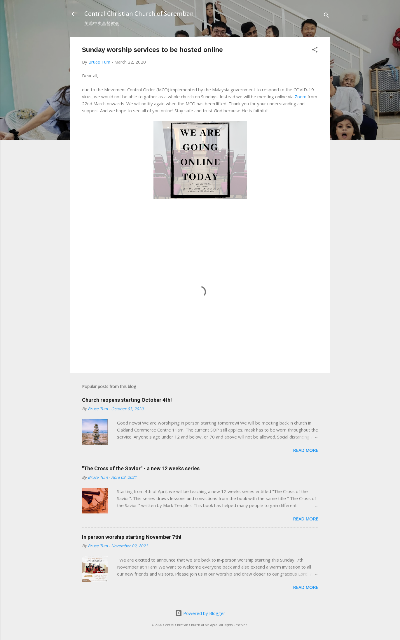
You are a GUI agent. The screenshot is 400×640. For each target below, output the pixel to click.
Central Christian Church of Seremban (139, 13)
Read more (305, 450)
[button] (314, 50)
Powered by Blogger (200, 613)
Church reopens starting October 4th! (127, 400)
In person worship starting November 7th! (131, 537)
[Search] (326, 16)
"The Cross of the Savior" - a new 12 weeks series (141, 468)
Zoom (300, 96)
